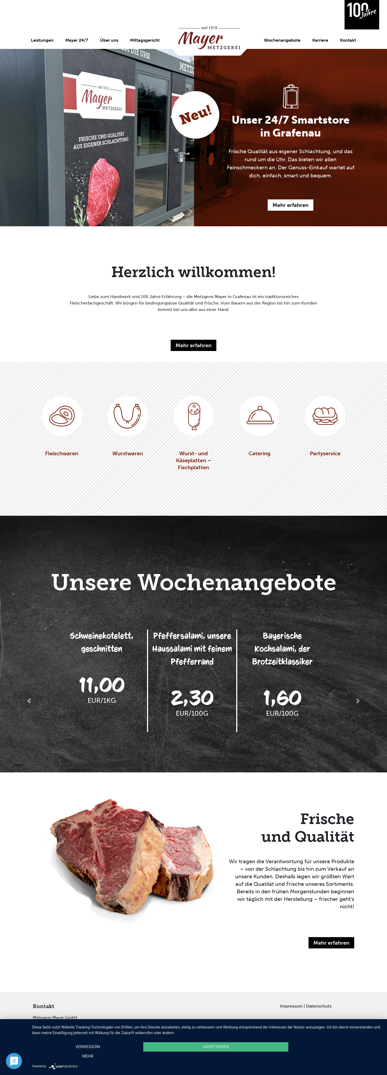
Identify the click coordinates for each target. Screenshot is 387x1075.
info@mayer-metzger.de (82, 1028)
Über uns (109, 40)
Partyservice (325, 426)
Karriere (320, 40)
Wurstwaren (128, 426)
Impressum (291, 1006)
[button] (29, 700)
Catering (259, 426)
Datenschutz (319, 1006)
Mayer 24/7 (76, 40)
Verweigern (84, 1056)
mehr (329, 1056)
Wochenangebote (282, 40)
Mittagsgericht (145, 40)
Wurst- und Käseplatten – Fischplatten (193, 433)
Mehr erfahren (291, 205)
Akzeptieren (207, 1056)
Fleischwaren (62, 426)
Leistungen (42, 40)
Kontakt (348, 40)
